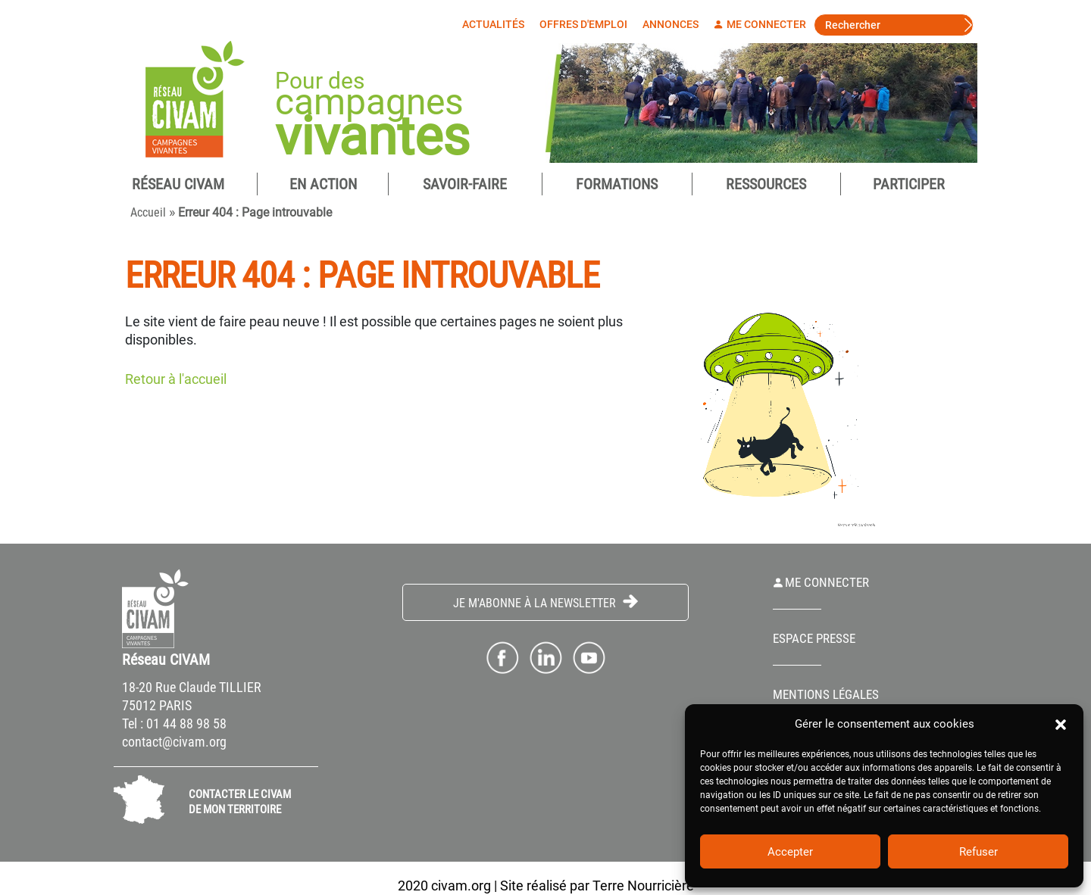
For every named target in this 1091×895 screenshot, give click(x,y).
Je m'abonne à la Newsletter (545, 602)
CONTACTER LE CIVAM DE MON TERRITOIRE (240, 801)
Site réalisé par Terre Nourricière (597, 885)
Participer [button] (909, 184)
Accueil (148, 212)
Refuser (978, 852)
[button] (1060, 723)
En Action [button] (323, 184)
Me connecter (763, 24)
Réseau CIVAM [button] (178, 184)
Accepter (790, 852)
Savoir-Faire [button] (465, 184)
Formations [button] (617, 184)
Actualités (497, 24)
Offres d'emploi (587, 24)
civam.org (461, 885)
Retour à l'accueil (176, 379)
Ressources (766, 184)
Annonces (674, 24)
